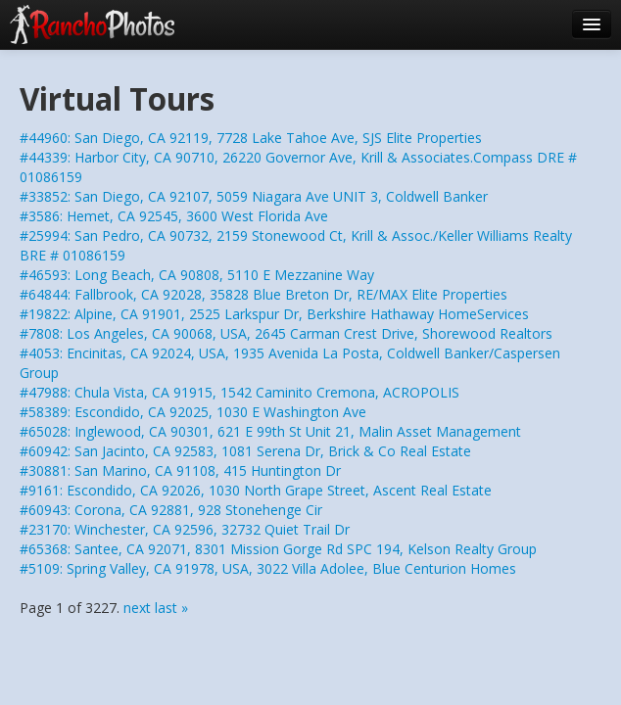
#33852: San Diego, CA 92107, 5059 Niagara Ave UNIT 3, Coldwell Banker (254, 196)
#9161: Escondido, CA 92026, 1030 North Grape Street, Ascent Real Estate (256, 490)
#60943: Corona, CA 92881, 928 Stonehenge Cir (171, 509)
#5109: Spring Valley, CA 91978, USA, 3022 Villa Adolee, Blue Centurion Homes (268, 568)
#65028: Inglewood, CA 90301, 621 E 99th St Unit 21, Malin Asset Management (270, 431)
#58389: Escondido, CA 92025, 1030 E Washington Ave (193, 411)
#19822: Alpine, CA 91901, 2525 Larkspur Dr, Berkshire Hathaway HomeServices (274, 314)
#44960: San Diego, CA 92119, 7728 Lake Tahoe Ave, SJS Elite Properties (251, 137)
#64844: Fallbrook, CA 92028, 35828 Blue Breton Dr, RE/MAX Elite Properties (263, 294)
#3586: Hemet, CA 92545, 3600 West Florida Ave (174, 216)
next (137, 607)
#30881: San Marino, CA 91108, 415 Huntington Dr (180, 470)
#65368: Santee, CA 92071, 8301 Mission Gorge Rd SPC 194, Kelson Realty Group (278, 549)
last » (171, 607)
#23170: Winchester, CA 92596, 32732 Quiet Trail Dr (185, 529)
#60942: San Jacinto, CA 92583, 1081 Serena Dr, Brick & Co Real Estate (245, 451)
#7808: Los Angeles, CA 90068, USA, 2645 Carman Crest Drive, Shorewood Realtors (286, 333)
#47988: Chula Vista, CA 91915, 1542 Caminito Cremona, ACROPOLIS (239, 392)
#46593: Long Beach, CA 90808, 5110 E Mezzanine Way (197, 274)
